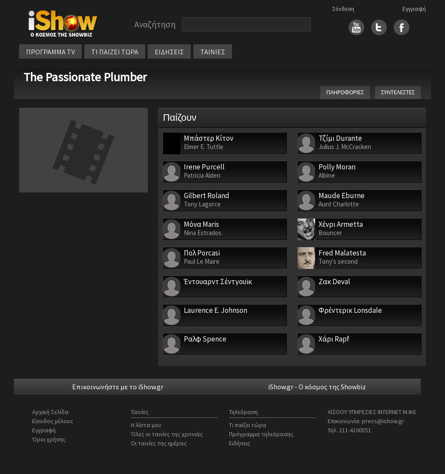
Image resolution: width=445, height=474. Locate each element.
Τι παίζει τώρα (247, 425)
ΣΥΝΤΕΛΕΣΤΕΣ (398, 92)
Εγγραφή (414, 9)
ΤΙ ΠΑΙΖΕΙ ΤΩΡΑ (114, 51)
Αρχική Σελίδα (50, 412)
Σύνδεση (343, 9)
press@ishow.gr (383, 421)
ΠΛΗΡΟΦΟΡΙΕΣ (345, 92)
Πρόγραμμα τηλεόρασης (261, 434)
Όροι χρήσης (49, 439)
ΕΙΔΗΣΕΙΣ (169, 51)
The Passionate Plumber (85, 77)
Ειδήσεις (239, 443)
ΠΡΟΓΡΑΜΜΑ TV (50, 51)
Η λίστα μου (146, 425)
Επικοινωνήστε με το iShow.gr (117, 386)
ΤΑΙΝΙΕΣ (212, 51)
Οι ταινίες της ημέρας (159, 443)
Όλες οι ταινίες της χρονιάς (167, 434)
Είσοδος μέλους (52, 421)
